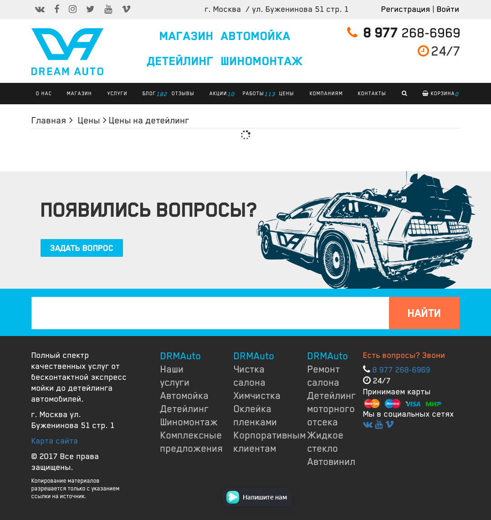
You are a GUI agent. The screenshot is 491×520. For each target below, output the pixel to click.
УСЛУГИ (117, 93)
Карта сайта (54, 440)
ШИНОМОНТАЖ (262, 61)
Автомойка (184, 395)
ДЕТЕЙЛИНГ (180, 61)
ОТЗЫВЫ (183, 93)
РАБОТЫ (256, 94)
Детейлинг (184, 408)
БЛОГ (152, 94)
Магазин (79, 93)
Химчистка (257, 395)
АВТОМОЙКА (256, 36)
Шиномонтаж (189, 422)
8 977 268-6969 (401, 369)
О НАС (44, 93)
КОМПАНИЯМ (326, 93)
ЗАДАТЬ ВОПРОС (81, 248)
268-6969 (404, 33)
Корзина (440, 94)
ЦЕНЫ (286, 93)
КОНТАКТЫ (372, 93)
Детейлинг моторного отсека (331, 409)
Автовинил (331, 461)
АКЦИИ (221, 94)
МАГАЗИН (186, 36)
